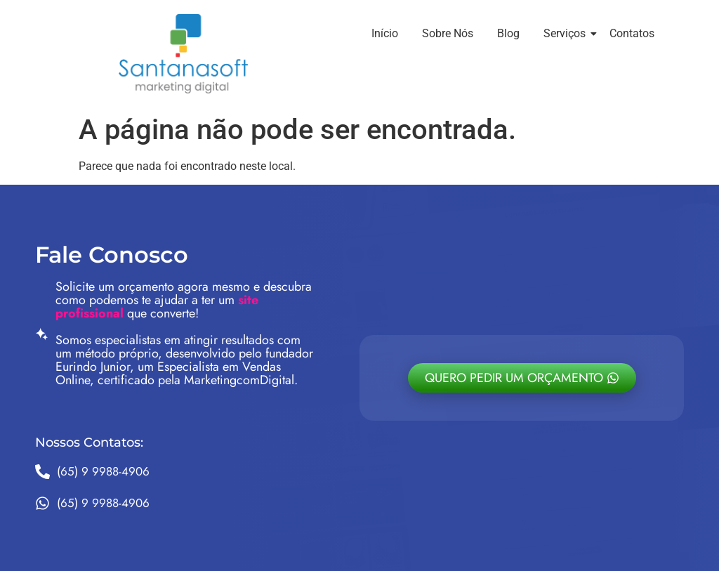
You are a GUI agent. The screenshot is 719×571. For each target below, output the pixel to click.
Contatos (631, 33)
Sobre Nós (447, 33)
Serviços (567, 33)
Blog (508, 33)
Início (384, 33)
